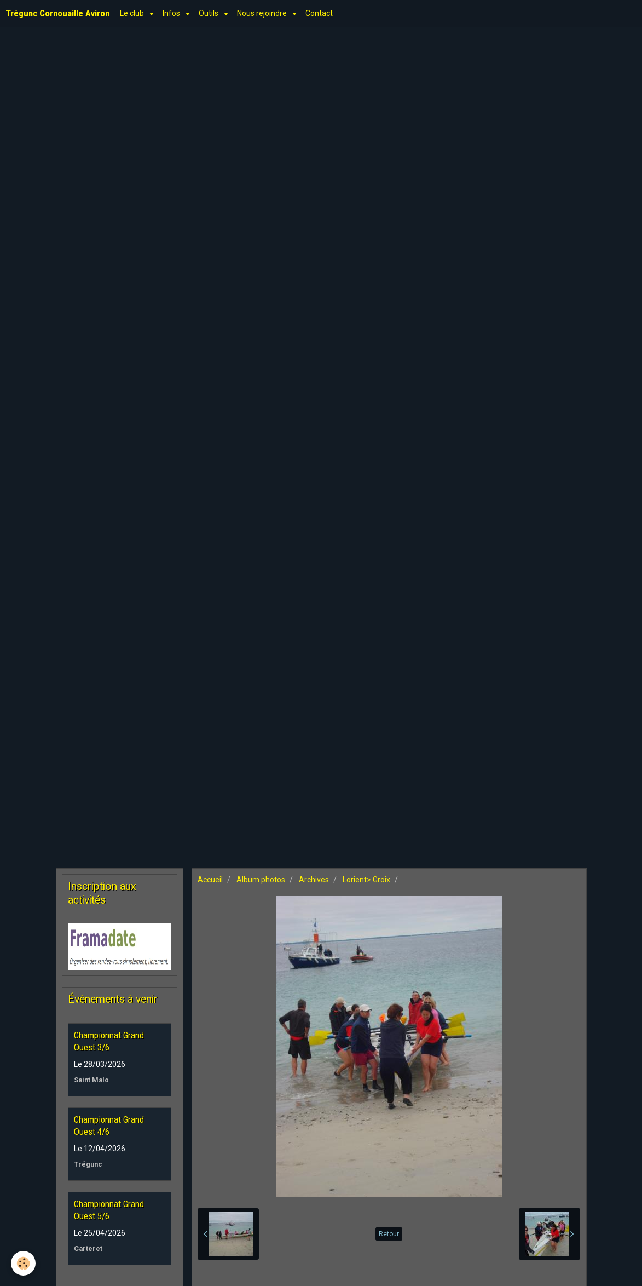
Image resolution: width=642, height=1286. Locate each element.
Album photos (260, 879)
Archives (314, 879)
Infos (172, 13)
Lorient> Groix (366, 879)
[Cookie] (23, 1263)
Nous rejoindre (262, 13)
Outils (209, 13)
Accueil (210, 879)
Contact (319, 13)
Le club (133, 13)
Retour (389, 1234)
